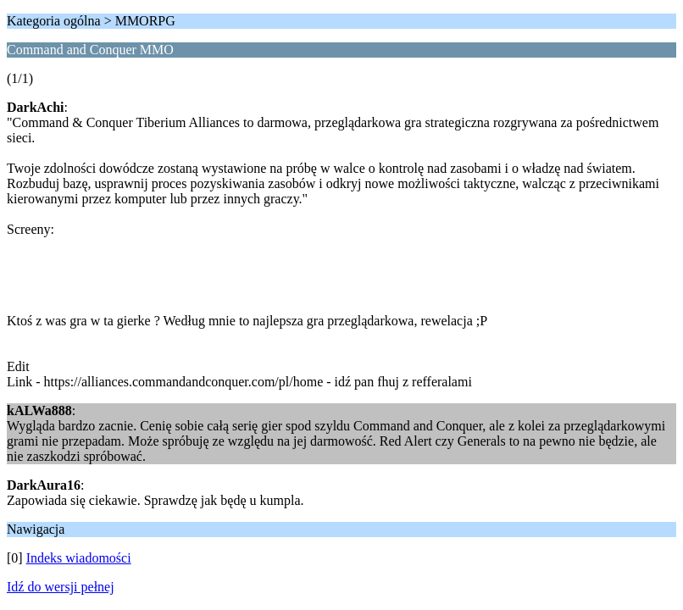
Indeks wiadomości (78, 558)
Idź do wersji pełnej (60, 587)
